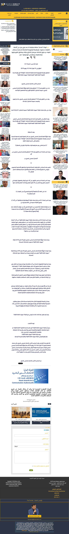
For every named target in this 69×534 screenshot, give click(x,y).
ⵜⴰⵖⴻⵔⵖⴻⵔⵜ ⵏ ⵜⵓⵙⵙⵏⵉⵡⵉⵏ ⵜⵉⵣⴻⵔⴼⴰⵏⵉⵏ (34, 8)
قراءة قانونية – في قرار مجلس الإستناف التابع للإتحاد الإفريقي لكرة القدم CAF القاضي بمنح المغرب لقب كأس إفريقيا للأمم (5, 116)
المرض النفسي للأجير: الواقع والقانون (60, 104)
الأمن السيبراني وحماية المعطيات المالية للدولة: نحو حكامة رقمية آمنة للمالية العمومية (5, 91)
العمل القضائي (52, 14)
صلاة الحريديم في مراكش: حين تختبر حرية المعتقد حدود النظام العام (8, 24)
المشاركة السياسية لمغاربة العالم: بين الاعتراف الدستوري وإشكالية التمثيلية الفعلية (5, 77)
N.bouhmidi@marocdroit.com (34, 519)
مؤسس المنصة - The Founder (34, 500)
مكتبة (42, 13)
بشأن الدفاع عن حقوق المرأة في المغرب (60, 24)
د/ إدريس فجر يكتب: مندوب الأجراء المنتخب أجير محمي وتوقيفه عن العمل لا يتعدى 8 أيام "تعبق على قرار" (60, 186)
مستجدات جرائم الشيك (5, 179)
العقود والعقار (23, 13)
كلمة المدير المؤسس (60, 21)
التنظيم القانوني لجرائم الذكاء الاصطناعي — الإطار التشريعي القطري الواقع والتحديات (8, 27)
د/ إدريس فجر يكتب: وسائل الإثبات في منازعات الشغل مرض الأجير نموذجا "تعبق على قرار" (60, 202)
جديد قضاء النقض (9, 14)
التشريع (59, 13)
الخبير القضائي (5, 171)
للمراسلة (16, 13)
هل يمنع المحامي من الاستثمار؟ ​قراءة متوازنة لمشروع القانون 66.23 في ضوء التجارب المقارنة (5, 160)
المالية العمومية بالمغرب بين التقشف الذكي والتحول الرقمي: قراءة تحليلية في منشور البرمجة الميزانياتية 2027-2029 (5, 145)
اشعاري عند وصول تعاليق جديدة (41, 466)
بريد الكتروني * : (45, 438)
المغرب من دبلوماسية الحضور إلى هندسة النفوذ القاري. (5, 103)
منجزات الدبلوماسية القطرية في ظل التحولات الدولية (60, 151)
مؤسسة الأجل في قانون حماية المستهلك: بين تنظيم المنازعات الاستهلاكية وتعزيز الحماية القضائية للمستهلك (60, 136)
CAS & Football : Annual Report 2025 (41, 422)
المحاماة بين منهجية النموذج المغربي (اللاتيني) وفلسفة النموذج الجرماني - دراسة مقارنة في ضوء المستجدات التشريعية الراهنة (60, 166)
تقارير (37, 13)
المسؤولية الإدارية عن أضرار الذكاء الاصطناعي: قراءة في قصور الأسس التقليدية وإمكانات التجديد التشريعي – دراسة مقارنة (60, 89)
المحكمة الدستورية (5, 66)
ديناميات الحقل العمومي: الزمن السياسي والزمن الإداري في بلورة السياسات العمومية (5, 131)
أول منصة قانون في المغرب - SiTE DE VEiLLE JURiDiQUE (34, 10)
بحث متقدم (60, 51)
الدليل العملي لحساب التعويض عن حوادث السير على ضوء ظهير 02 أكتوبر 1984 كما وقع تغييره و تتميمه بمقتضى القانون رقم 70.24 (60, 119)
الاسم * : (47, 433)
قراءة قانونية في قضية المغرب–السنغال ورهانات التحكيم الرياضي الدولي (8, 30)
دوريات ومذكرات (31, 13)
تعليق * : (47, 449)
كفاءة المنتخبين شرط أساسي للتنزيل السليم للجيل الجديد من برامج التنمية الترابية (60, 73)
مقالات (46, 13)
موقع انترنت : (46, 444)
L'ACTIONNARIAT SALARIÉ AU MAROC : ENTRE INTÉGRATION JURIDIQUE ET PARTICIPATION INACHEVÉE (5, 51)
